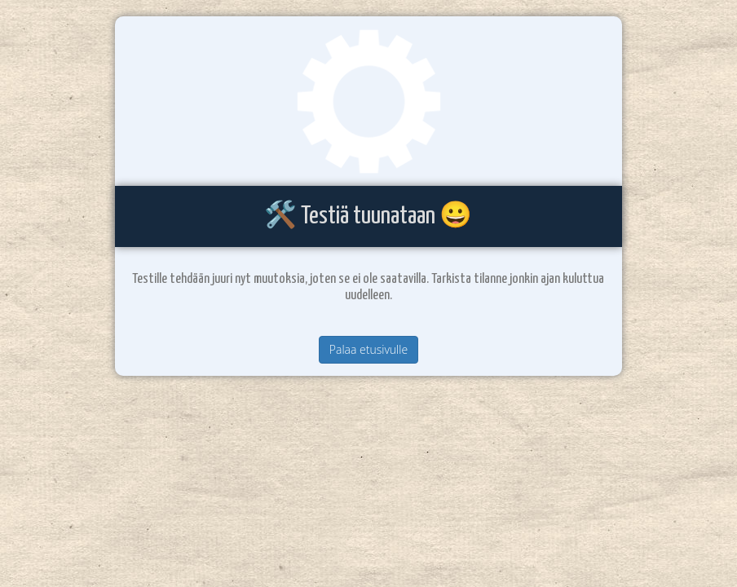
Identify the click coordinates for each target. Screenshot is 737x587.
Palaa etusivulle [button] (368, 349)
